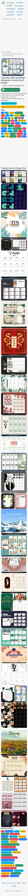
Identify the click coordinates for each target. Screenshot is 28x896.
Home (3, 52)
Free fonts (9, 6)
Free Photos (19, 3)
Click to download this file (10, 89)
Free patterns (10, 15)
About (24, 883)
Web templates (11, 9)
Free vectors (10, 3)
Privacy (19, 883)
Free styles (20, 12)
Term (14, 883)
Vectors (8, 52)
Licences (9, 883)
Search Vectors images (9, 19)
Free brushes (10, 12)
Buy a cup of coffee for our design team (13, 107)
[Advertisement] (14, 36)
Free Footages (19, 6)
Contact (14, 886)
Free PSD (19, 15)
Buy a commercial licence (9, 103)
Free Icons (21, 9)
